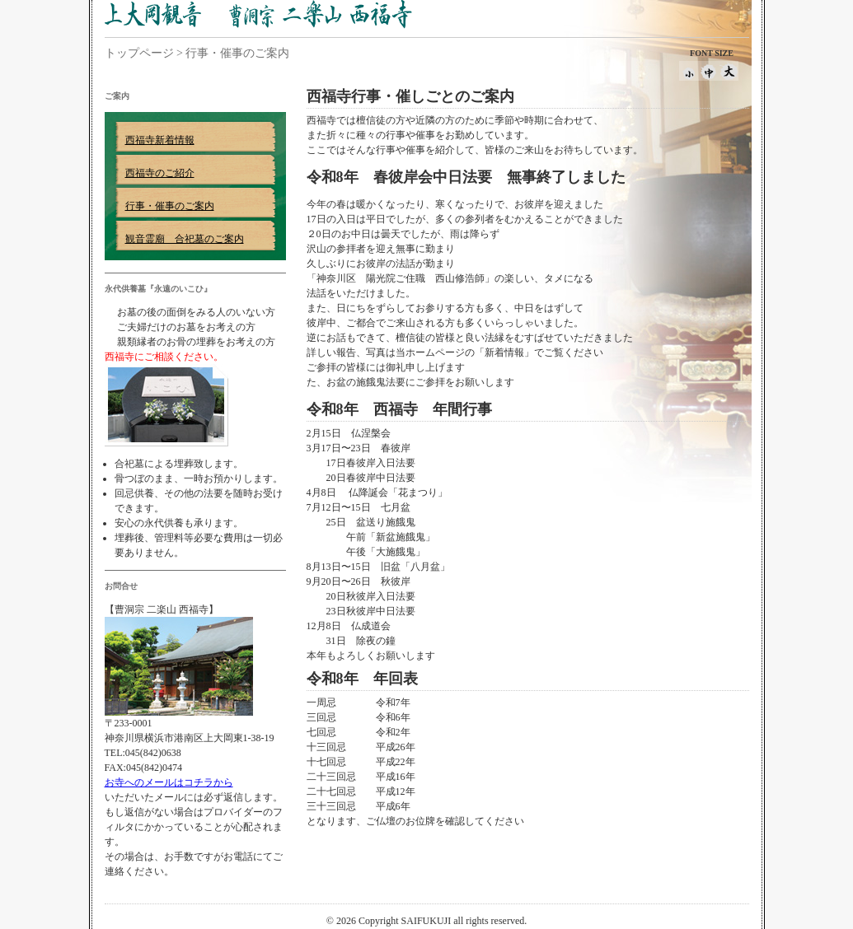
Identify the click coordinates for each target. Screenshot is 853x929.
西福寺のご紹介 (160, 173)
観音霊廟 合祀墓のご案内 (184, 239)
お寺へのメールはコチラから (169, 782)
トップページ (139, 53)
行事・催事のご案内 (169, 206)
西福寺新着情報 (160, 140)
